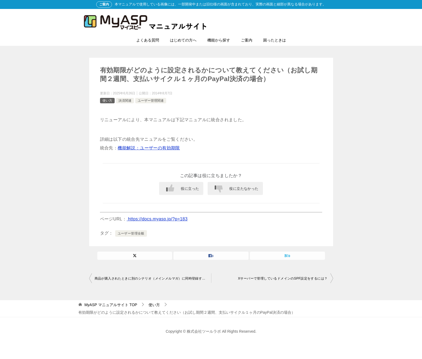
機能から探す (218, 40)
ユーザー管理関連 (151, 100)
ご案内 (246, 40)
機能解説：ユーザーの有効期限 (149, 148)
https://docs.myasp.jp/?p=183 (157, 219)
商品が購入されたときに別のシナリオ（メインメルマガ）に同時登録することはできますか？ (153, 278)
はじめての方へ (183, 40)
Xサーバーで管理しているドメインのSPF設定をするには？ (283, 278)
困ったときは (274, 40)
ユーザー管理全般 (131, 233)
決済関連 (124, 100)
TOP (110, 305)
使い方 (107, 100)
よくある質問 (147, 40)
